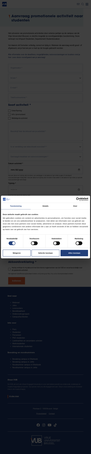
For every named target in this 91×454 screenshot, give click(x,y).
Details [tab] (45, 206)
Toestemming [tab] (16, 206)
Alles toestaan (74, 253)
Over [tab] (75, 206)
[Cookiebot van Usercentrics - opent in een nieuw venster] (78, 199)
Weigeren (17, 253)
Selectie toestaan (45, 253)
